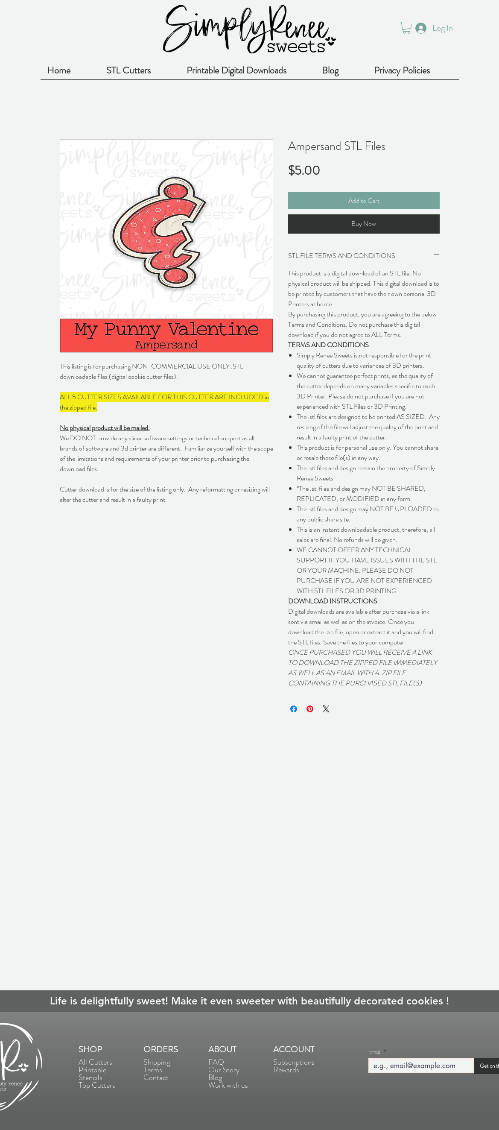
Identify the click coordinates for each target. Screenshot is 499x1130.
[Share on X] (326, 709)
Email (375, 1052)
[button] (407, 28)
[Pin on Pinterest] (310, 709)
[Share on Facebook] (294, 709)
